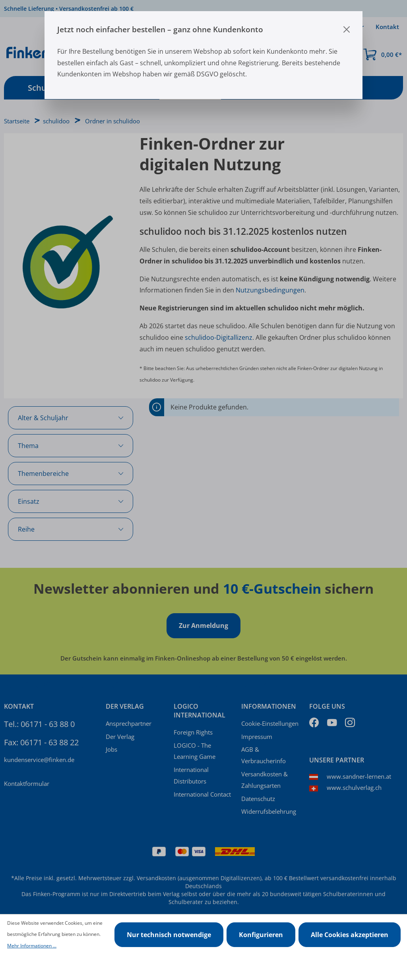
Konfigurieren (261, 934)
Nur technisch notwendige (169, 934)
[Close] (346, 29)
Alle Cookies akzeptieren (349, 934)
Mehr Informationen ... (31, 945)
